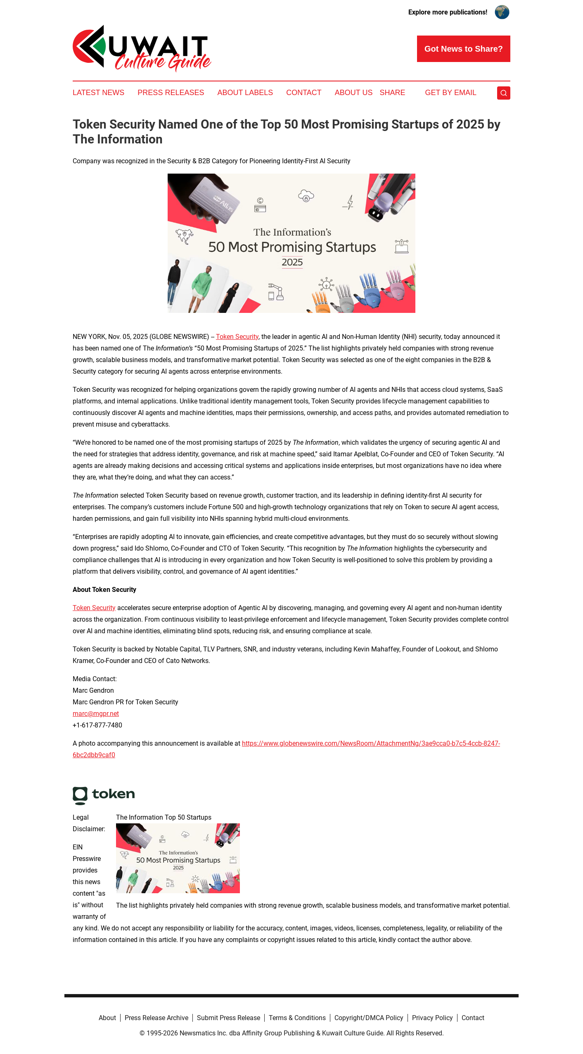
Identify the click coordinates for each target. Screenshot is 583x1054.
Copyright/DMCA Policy (368, 1018)
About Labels (245, 92)
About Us (354, 92)
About (107, 1018)
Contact (304, 92)
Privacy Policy (432, 1018)
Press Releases (170, 92)
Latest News (98, 92)
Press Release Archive (156, 1018)
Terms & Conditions (297, 1018)
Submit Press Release (228, 1018)
